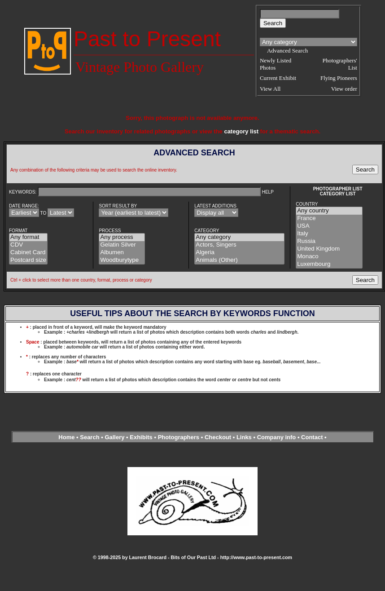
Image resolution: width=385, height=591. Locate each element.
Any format (28, 237)
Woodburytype (121, 260)
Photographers (178, 437)
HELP (268, 192)
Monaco (329, 256)
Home (66, 437)
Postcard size (28, 260)
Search (89, 437)
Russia (329, 241)
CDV (28, 245)
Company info (277, 437)
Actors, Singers (239, 245)
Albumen (121, 252)
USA (329, 226)
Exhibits (141, 437)
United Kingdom (329, 249)
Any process (121, 237)
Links (244, 437)
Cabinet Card (28, 252)
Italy (329, 234)
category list (241, 131)
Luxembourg (329, 264)
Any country (329, 211)
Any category (239, 237)
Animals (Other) (239, 260)
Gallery (114, 437)
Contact (312, 437)
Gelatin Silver (121, 245)
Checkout (218, 437)
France (329, 218)
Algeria (239, 252)
